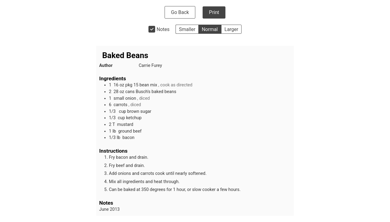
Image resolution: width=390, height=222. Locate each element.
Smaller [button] (187, 29)
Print (214, 12)
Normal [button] (210, 29)
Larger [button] (231, 29)
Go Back (180, 12)
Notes (163, 29)
